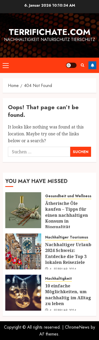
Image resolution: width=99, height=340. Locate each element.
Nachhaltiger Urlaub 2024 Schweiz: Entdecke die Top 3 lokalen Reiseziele (68, 253)
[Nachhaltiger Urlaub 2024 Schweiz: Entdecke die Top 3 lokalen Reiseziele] (23, 251)
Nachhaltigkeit (58, 278)
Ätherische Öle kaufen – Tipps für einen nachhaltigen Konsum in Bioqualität (66, 215)
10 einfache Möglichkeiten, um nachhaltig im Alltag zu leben (68, 294)
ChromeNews (77, 327)
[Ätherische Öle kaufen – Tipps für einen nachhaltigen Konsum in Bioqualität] (23, 210)
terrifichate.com (50, 32)
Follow (92, 65)
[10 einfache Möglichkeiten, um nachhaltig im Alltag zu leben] (23, 293)
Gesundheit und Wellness (68, 196)
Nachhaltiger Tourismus (66, 237)
